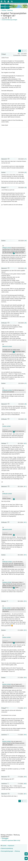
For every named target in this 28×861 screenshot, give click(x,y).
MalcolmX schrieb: (7, 346)
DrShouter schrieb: (7, 390)
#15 (25, 630)
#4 (25, 240)
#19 (25, 776)
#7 (25, 383)
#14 (25, 601)
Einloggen (4, 838)
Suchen (3, 845)
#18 (25, 734)
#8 (25, 404)
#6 (25, 323)
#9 (25, 419)
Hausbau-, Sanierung (7, 10)
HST (17, 85)
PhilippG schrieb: (6, 247)
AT (7, 335)
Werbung (17, 851)
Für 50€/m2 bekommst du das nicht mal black (13, 390)
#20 (25, 783)
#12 (25, 522)
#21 (25, 794)
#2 (25, 172)
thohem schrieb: (6, 426)
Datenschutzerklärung (6, 848)
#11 (25, 486)
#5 (25, 268)
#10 (25, 443)
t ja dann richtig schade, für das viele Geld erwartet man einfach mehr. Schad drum (13, 609)
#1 (25, 159)
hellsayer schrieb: (6, 582)
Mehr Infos (17, 840)
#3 (25, 187)
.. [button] (14, 253)
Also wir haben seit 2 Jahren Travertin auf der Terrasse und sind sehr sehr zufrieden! (13, 685)
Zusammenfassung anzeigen (9, 19)
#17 (25, 708)
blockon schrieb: (6, 684)
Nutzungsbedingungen (6, 851)
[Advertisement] (14, 35)
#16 (25, 677)
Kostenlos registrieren (7, 840)
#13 (25, 555)
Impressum (10, 845)
